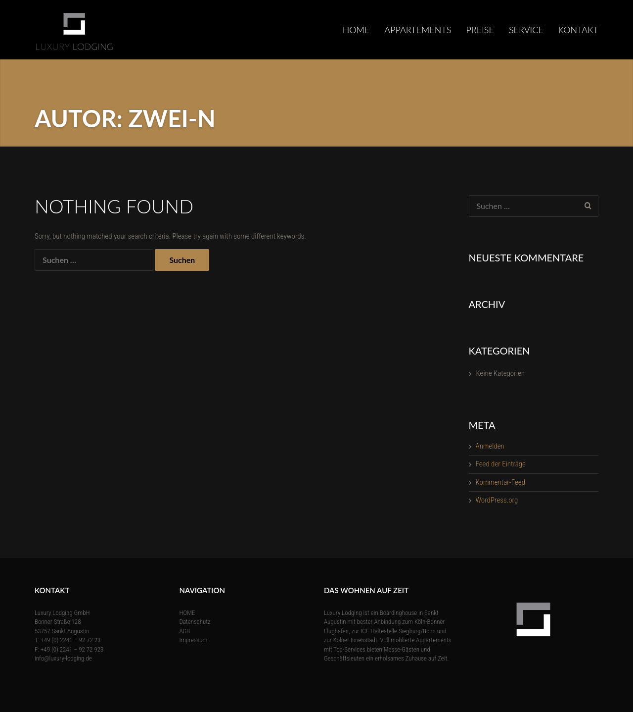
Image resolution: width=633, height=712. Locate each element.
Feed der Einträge (501, 463)
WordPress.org (497, 500)
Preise (480, 29)
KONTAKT (578, 29)
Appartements (417, 29)
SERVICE (526, 29)
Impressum (194, 640)
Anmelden (490, 446)
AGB (185, 631)
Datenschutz (195, 621)
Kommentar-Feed (500, 482)
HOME (356, 29)
